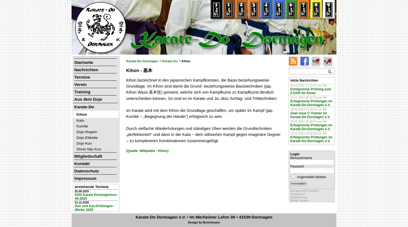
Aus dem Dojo (88, 99)
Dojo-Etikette (87, 138)
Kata (80, 120)
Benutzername (301, 158)
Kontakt (82, 163)
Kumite (82, 126)
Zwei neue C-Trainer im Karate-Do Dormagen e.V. (310, 115)
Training (82, 91)
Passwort (297, 166)
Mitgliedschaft (88, 156)
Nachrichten (86, 69)
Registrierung (298, 197)
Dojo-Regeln (86, 132)
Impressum (85, 178)
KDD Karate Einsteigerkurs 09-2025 (96, 197)
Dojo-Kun (84, 143)
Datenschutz (86, 171)
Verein (80, 84)
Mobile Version (299, 200)
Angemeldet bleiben (311, 177)
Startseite (83, 62)
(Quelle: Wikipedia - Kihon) (147, 151)
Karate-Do (170, 61)
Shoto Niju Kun (88, 149)
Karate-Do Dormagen (142, 61)
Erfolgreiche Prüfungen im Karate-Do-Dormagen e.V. (311, 103)
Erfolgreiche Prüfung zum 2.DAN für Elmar (310, 91)
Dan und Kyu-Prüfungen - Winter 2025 (95, 208)
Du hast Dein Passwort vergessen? (304, 192)
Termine (82, 77)
